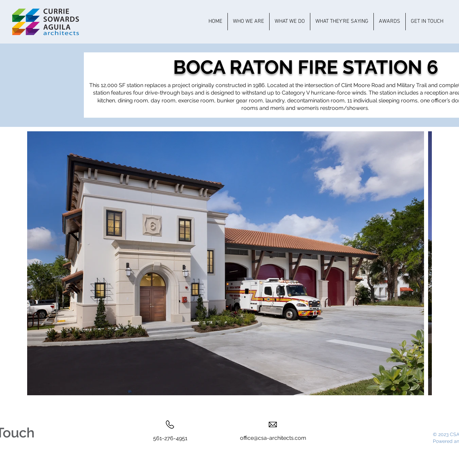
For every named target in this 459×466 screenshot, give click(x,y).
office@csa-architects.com (273, 438)
